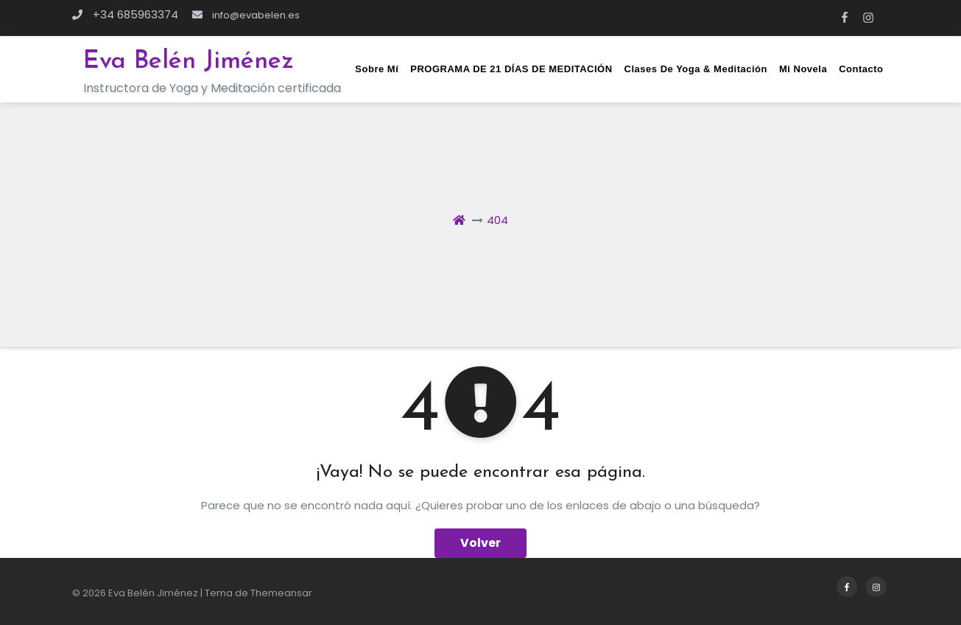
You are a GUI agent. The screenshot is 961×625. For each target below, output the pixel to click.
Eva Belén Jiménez (188, 61)
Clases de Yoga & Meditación (695, 68)
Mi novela (803, 68)
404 (497, 220)
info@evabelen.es (246, 15)
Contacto (861, 68)
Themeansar (281, 593)
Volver (480, 542)
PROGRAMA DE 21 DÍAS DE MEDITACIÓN (511, 68)
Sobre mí (376, 68)
